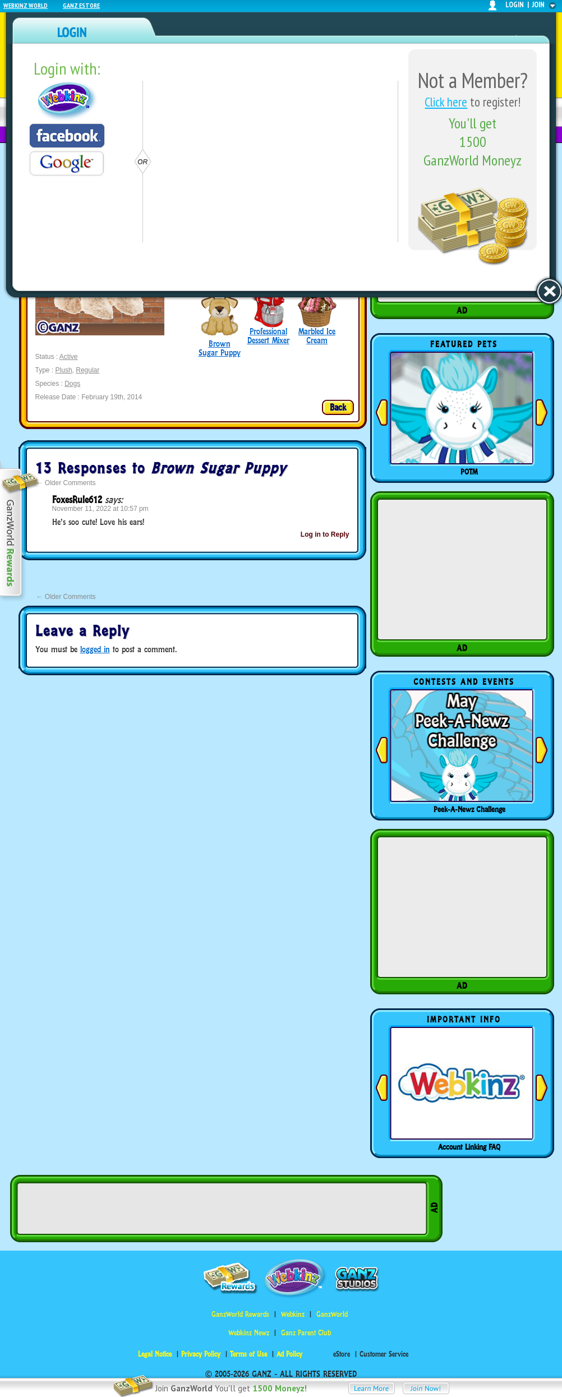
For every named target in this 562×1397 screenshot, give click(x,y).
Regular (87, 370)
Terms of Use (248, 1354)
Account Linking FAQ (469, 1146)
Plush (64, 370)
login (514, 5)
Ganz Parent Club (306, 1333)
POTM (469, 471)
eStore (341, 1354)
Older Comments (66, 483)
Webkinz (293, 1314)
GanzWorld (332, 1314)
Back (338, 407)
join (538, 5)
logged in (95, 649)
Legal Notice (155, 1354)
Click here (446, 102)
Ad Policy (289, 1354)
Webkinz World (25, 5)
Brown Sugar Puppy (220, 348)
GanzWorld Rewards (240, 1314)
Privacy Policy (200, 1354)
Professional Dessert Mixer (268, 335)
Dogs (72, 384)
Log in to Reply (325, 534)
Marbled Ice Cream (316, 335)
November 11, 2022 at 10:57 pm (100, 509)
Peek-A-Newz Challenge (469, 809)
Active (68, 357)
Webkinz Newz (248, 1333)
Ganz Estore (81, 5)
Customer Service (384, 1354)
